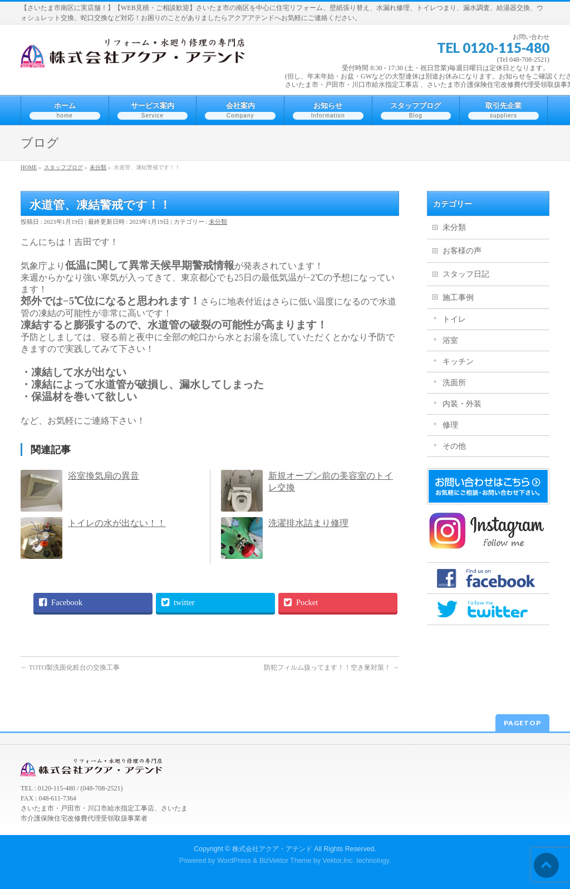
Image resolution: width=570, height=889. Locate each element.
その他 (454, 446)
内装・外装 (462, 404)
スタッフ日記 (466, 274)
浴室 (450, 340)
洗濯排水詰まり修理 (308, 523)
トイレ (454, 319)
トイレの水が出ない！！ (117, 523)
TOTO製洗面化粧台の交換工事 (70, 667)
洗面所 (454, 383)
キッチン (458, 361)
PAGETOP (522, 723)
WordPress (234, 861)
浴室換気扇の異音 (103, 475)
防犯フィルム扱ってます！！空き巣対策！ (331, 667)
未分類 (218, 221)
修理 (450, 425)
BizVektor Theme (285, 861)
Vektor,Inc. (338, 861)
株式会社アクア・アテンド (272, 849)
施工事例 (458, 297)
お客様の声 (462, 251)
